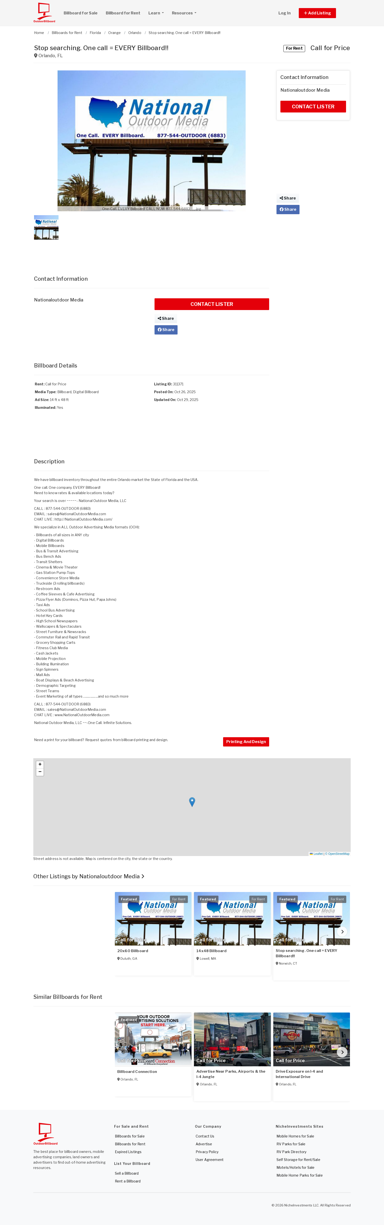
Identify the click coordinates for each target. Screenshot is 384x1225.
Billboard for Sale (81, 13)
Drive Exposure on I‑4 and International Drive (299, 1074)
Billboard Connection (137, 1071)
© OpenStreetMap (337, 854)
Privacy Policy (207, 1152)
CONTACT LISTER (212, 304)
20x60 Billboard (132, 951)
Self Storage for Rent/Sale (298, 1160)
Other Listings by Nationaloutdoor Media (88, 876)
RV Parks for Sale (290, 1144)
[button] (323, 13)
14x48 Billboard (211, 951)
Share (166, 318)
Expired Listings (128, 1152)
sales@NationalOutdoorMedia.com (77, 514)
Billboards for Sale (130, 1136)
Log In (284, 13)
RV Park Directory (291, 1152)
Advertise (204, 1144)
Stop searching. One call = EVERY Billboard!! (306, 953)
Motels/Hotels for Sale (295, 1167)
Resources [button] (182, 13)
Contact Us (205, 1136)
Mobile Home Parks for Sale (299, 1175)
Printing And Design (246, 741)
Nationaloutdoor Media (58, 299)
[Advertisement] (151, 253)
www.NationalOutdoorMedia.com (82, 715)
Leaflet (316, 854)
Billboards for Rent (130, 1144)
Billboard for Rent (123, 13)
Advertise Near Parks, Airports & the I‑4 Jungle (230, 1074)
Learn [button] (158, 12)
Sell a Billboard (127, 1173)
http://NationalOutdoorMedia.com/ (83, 519)
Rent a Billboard (128, 1181)
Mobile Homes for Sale (295, 1136)
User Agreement (210, 1160)
